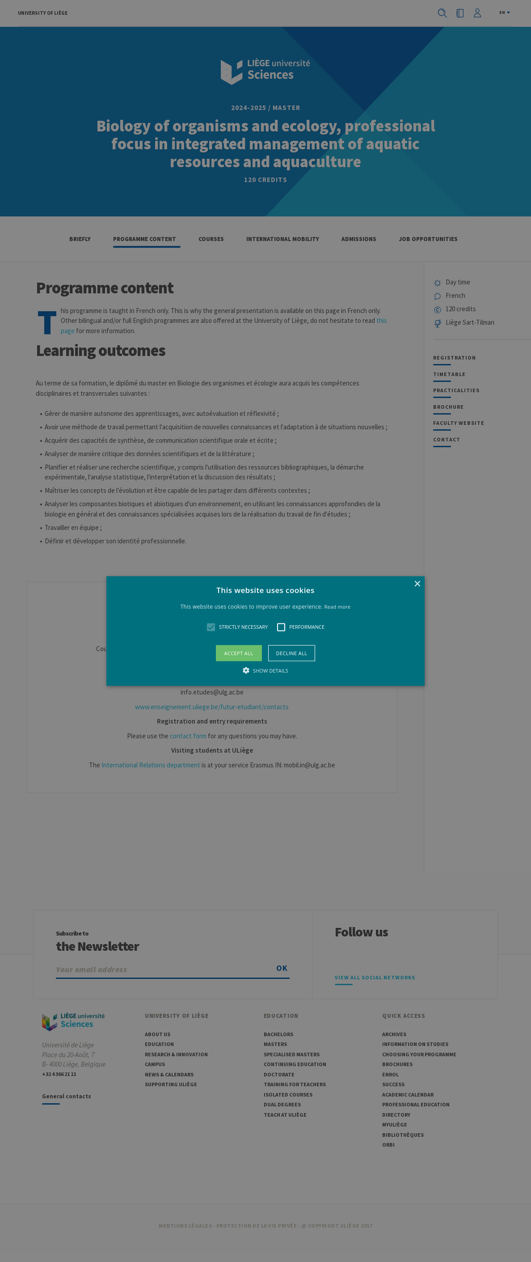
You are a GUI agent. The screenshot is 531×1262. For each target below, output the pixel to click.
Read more (337, 606)
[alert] (265, 631)
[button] (265, 631)
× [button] (416, 584)
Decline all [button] (292, 652)
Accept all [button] (238, 652)
